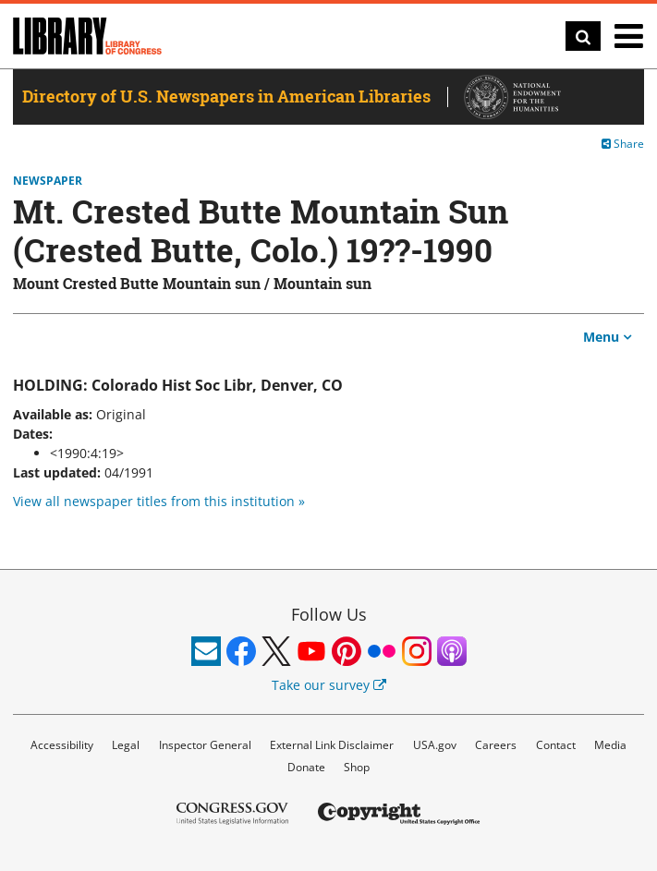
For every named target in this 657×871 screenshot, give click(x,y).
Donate (306, 767)
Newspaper (47, 181)
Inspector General (205, 745)
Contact (556, 745)
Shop (357, 767)
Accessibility (61, 745)
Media (610, 745)
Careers (496, 745)
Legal (126, 745)
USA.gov (434, 745)
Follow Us (329, 614)
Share (623, 143)
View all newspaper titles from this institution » (159, 501)
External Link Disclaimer (332, 745)
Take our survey (329, 685)
